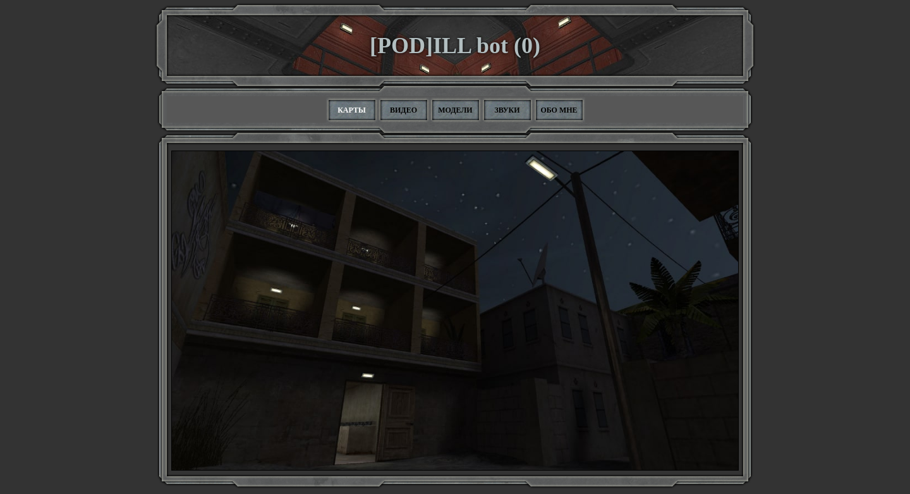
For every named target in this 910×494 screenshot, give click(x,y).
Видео (403, 110)
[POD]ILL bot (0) (455, 45)
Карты (351, 110)
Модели (455, 110)
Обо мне (558, 110)
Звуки (506, 110)
